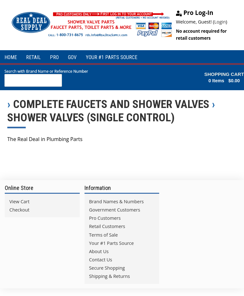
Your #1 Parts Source (111, 243)
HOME (10, 57)
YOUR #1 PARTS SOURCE (111, 57)
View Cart (20, 201)
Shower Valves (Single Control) (91, 117)
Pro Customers (105, 218)
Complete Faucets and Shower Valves (111, 104)
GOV (72, 57)
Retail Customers (107, 226)
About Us (99, 251)
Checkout (20, 210)
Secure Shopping (107, 268)
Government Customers (114, 210)
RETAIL (33, 57)
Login (220, 22)
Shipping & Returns (109, 276)
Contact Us (100, 260)
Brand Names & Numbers (116, 201)
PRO (54, 57)
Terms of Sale (103, 235)
